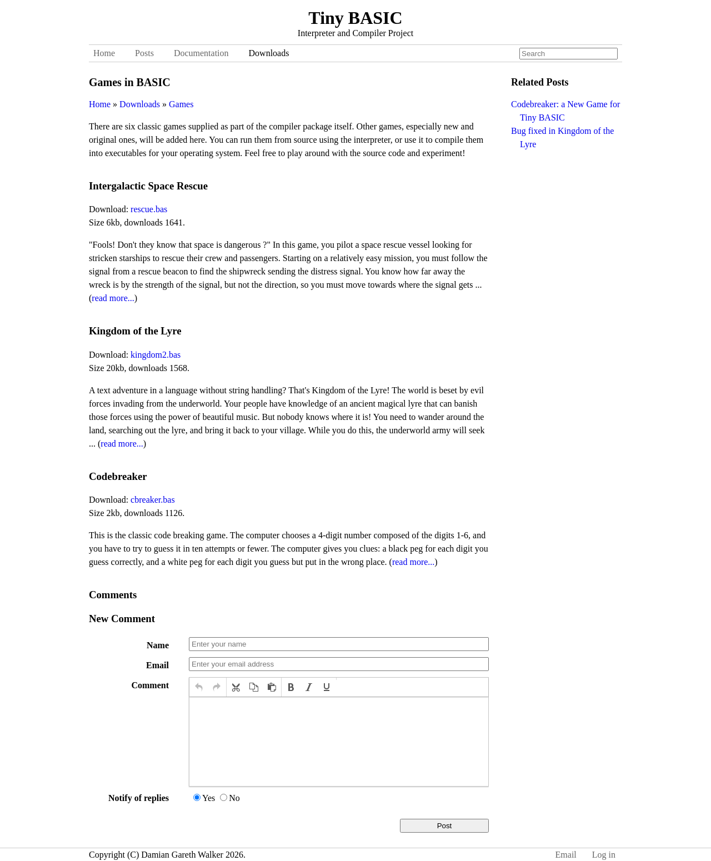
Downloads (269, 53)
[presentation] (199, 687)
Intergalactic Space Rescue (148, 186)
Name (158, 645)
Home (104, 53)
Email (157, 665)
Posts (144, 53)
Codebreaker (118, 476)
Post (444, 826)
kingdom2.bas (156, 354)
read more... (113, 298)
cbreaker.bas (153, 499)
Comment (150, 685)
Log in (603, 854)
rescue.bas (149, 209)
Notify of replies (138, 798)
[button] (199, 687)
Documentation (201, 53)
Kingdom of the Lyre (135, 331)
